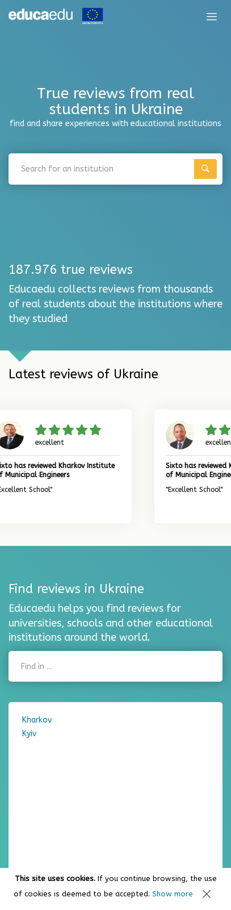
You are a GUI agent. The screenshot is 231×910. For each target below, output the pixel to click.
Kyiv (29, 733)
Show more (172, 894)
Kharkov (37, 720)
